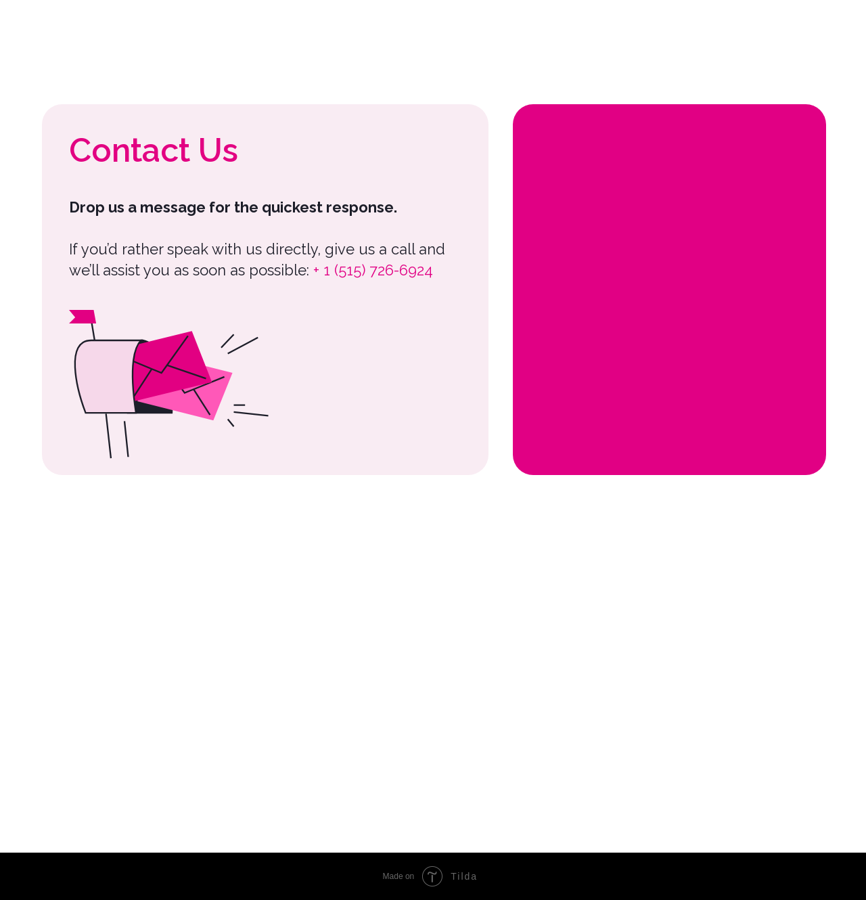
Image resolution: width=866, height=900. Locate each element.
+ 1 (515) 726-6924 (373, 270)
